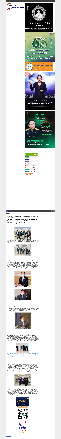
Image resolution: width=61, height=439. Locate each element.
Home (7, 216)
